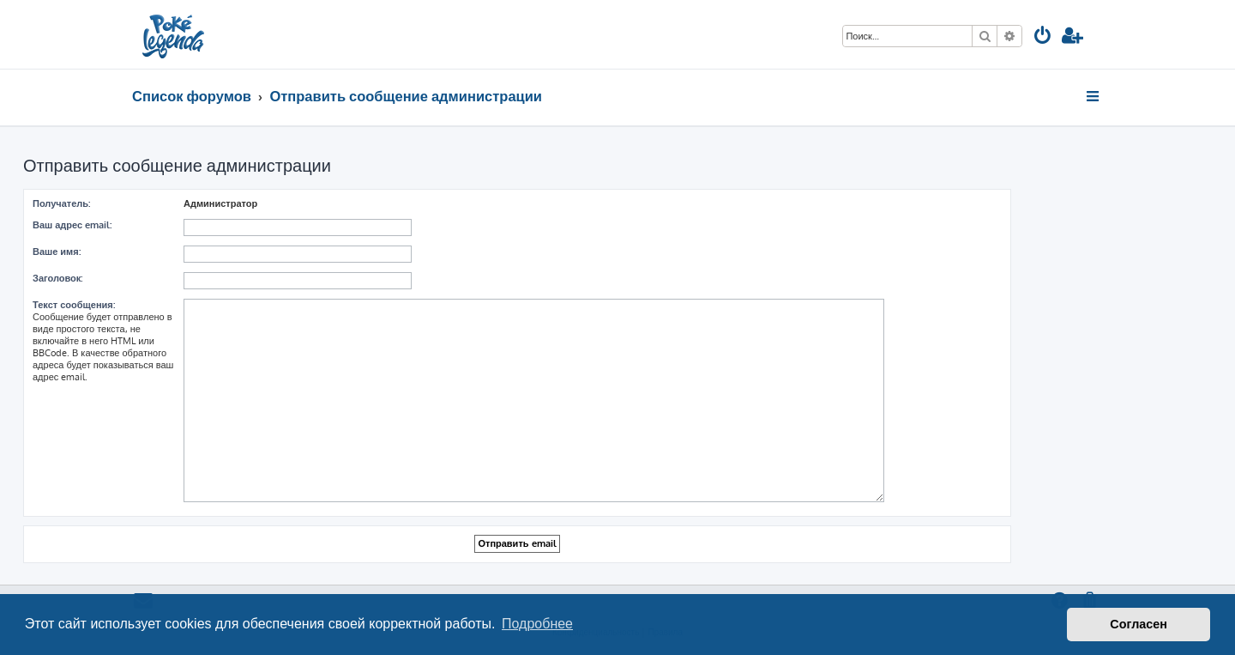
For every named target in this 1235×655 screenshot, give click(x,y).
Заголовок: (57, 278)
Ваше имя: (57, 252)
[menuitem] (1043, 37)
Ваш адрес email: (72, 225)
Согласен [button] (1138, 624)
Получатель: (61, 203)
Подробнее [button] (537, 623)
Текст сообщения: (74, 305)
